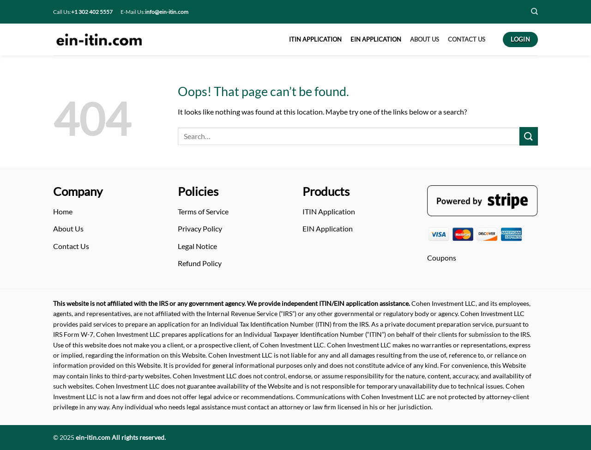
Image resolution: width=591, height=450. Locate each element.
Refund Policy (200, 263)
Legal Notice (197, 246)
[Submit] (528, 136)
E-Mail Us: (154, 11)
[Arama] (348, 137)
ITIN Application (328, 211)
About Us (68, 228)
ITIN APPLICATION (315, 39)
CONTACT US (466, 39)
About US (424, 39)
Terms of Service (203, 211)
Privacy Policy (200, 228)
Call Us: (83, 11)
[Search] (534, 11)
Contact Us (71, 246)
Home (62, 211)
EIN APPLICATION (375, 39)
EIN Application (327, 228)
